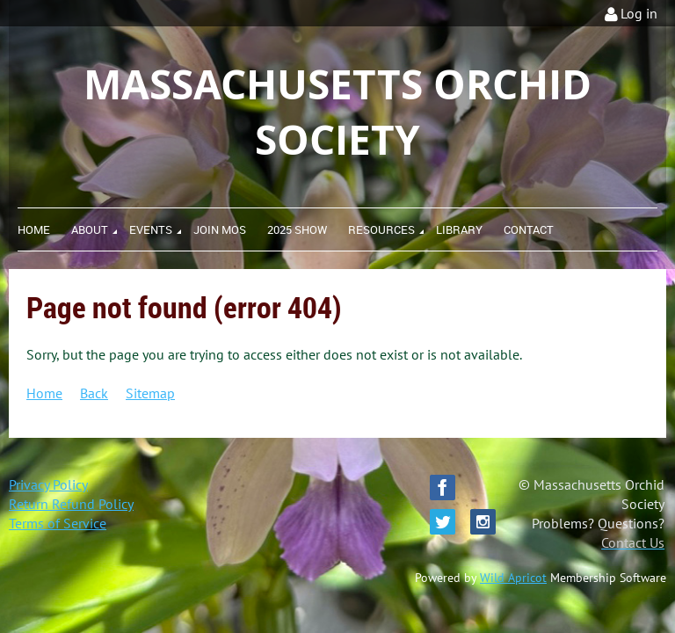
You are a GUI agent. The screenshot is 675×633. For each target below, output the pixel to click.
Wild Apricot (513, 578)
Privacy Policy (48, 484)
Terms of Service (57, 523)
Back (94, 393)
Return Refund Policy (71, 504)
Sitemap (150, 393)
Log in (639, 13)
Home (44, 393)
